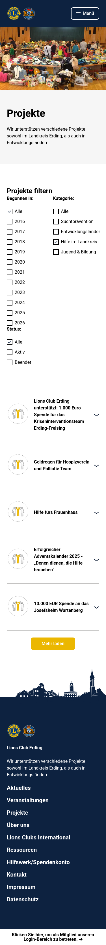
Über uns (18, 825)
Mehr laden (53, 643)
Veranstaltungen (28, 800)
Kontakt (17, 874)
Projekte (17, 812)
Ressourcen (22, 850)
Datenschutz (23, 899)
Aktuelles (19, 788)
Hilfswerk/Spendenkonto (38, 862)
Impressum (21, 887)
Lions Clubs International (38, 837)
